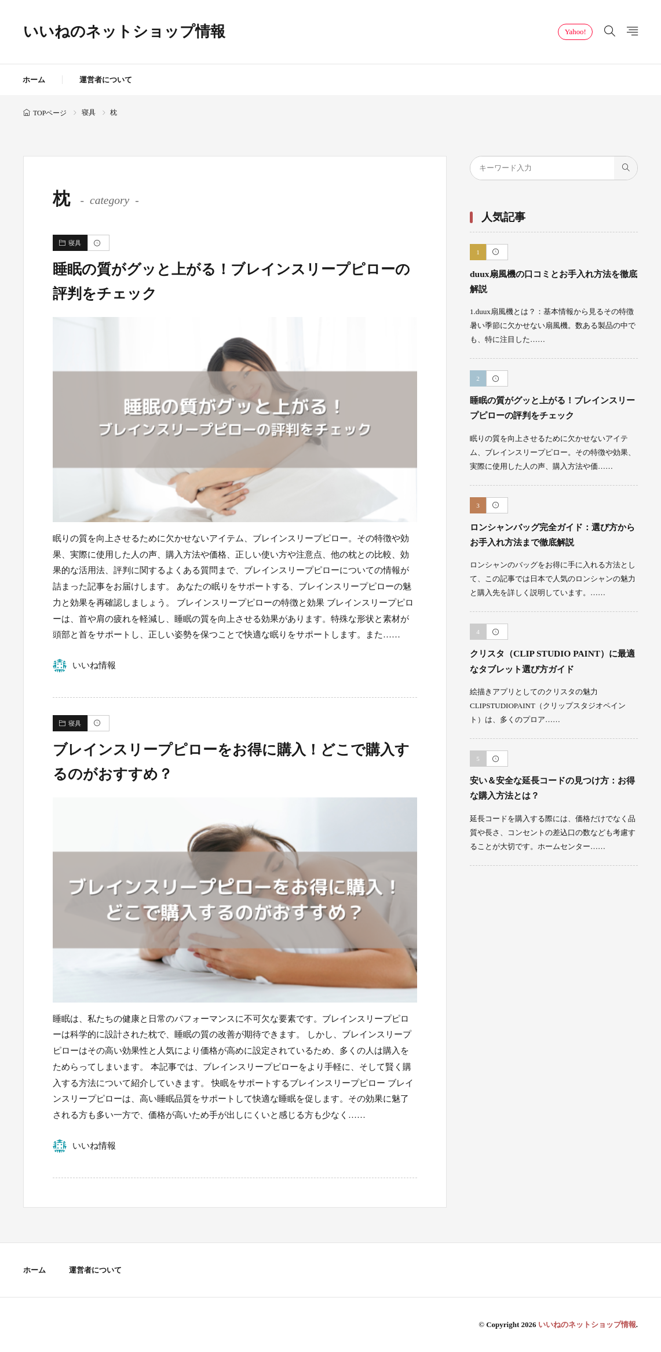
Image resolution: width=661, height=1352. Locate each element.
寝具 (89, 112)
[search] (625, 168)
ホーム (34, 79)
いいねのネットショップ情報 (124, 31)
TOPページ (50, 113)
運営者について (105, 79)
